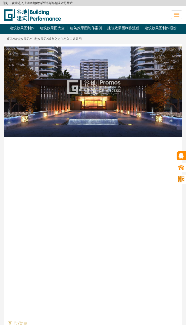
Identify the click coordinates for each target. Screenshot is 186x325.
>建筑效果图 (20, 39)
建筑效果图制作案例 (86, 28)
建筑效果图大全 (52, 28)
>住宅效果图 (37, 39)
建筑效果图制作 (22, 28)
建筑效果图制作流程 (123, 28)
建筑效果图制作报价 (161, 28)
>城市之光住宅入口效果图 (64, 39)
